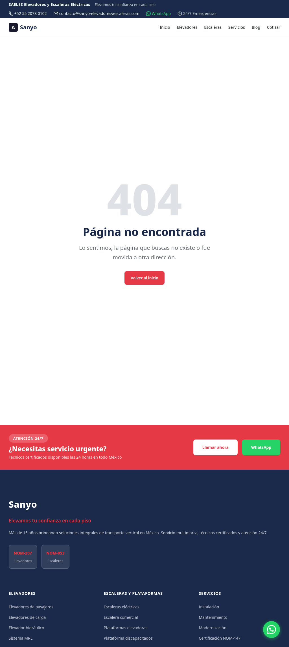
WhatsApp (261, 447)
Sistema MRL (20, 638)
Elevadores (187, 27)
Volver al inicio (145, 278)
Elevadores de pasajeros (31, 607)
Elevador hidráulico (26, 627)
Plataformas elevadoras (125, 627)
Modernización (212, 627)
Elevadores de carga (27, 617)
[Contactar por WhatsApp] (271, 629)
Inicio (165, 27)
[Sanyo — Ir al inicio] (23, 27)
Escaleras (213, 27)
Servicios (236, 27)
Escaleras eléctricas (121, 607)
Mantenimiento (213, 617)
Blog (256, 27)
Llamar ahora (215, 447)
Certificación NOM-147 (219, 638)
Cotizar (273, 27)
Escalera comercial (121, 617)
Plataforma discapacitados (128, 638)
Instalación (209, 607)
